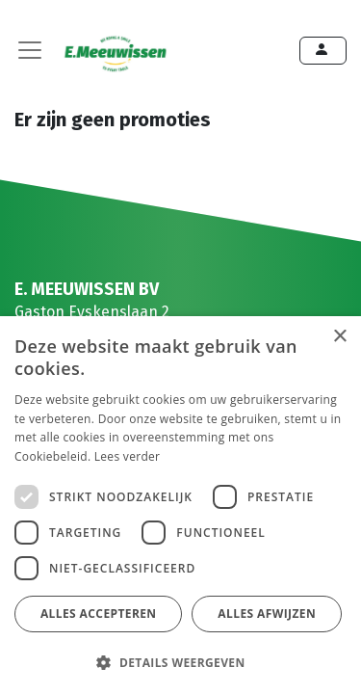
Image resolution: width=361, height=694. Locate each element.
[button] (178, 662)
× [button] (339, 337)
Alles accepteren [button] (98, 613)
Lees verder (127, 456)
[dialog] (180, 505)
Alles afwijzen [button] (267, 613)
